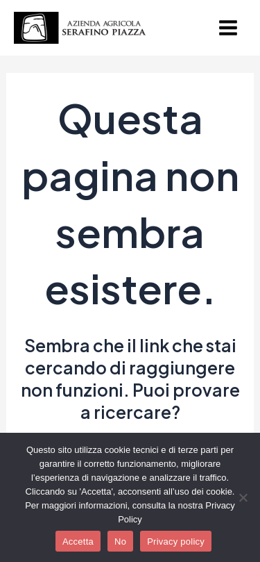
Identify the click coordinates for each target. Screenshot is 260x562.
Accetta (78, 541)
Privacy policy (176, 541)
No (120, 541)
